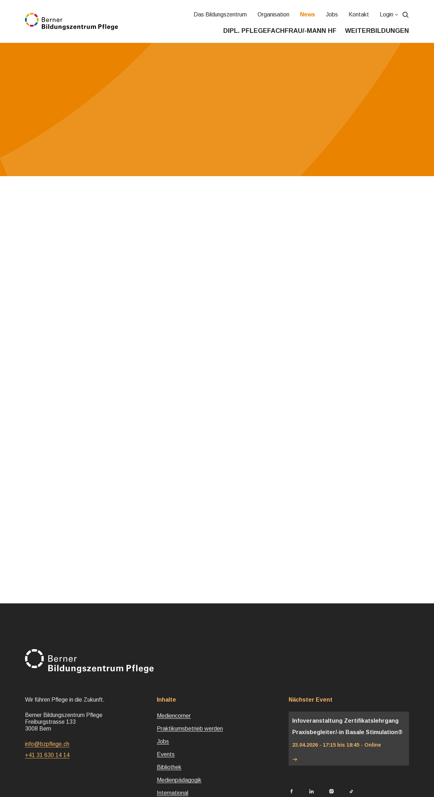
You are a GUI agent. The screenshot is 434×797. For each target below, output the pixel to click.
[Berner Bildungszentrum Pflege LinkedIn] (311, 791)
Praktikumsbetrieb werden (190, 729)
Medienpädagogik (179, 780)
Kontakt (359, 14)
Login (386, 14)
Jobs (332, 14)
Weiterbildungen (377, 30)
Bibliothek (169, 767)
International (172, 793)
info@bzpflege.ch (47, 744)
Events (166, 754)
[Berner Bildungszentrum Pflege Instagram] (331, 791)
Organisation (273, 14)
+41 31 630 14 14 (47, 755)
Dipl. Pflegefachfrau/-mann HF (279, 30)
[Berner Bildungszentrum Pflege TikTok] (351, 791)
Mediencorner (174, 716)
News (307, 14)
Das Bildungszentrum (220, 14)
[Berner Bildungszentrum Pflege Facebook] (291, 791)
